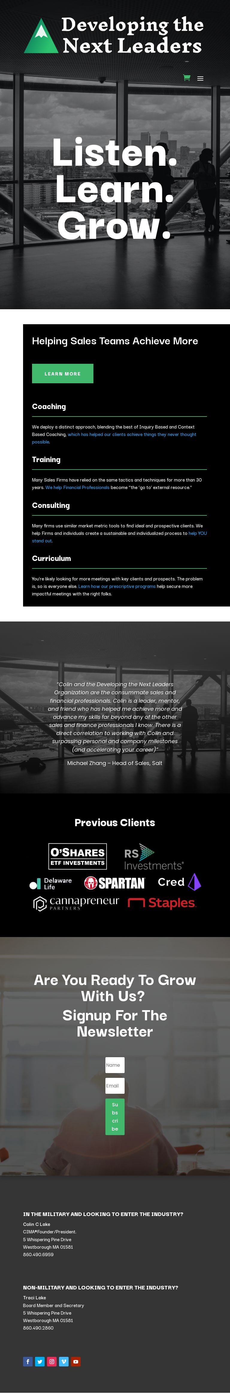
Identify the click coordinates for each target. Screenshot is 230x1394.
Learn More (64, 374)
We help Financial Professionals (78, 488)
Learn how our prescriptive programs (117, 586)
